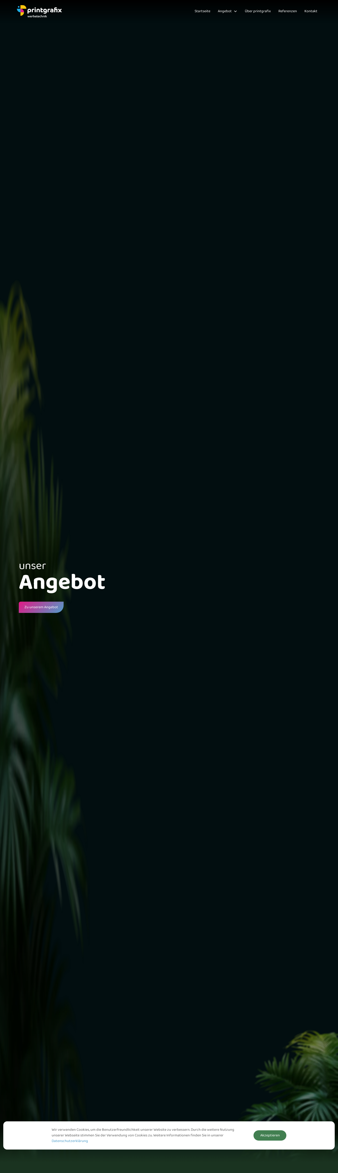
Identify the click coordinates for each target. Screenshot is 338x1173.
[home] (39, 11)
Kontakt (310, 11)
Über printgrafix (258, 11)
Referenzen (287, 11)
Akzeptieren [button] (270, 1135)
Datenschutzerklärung (70, 1141)
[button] (227, 11)
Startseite (202, 11)
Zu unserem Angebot (41, 607)
